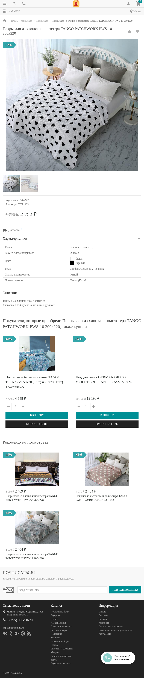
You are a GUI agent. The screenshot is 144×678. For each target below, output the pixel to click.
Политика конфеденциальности (115, 630)
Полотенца (56, 634)
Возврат (103, 619)
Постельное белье (60, 611)
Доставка (103, 615)
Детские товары (59, 630)
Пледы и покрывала (61, 626)
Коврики (55, 637)
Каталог (11, 11)
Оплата (102, 611)
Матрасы (55, 652)
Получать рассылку (125, 590)
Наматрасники (58, 622)
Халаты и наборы (60, 641)
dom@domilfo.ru (15, 627)
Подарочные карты (60, 663)
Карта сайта (105, 634)
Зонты (54, 659)
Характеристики (15, 238)
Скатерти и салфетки (62, 648)
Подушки (56, 615)
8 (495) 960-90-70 (20, 620)
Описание (10, 293)
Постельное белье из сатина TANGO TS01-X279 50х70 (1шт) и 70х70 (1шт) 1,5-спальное (34, 382)
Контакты (104, 622)
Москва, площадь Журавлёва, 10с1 (25, 611)
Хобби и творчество (61, 656)
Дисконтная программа (111, 626)
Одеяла (54, 619)
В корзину (37, 415)
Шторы (54, 645)
